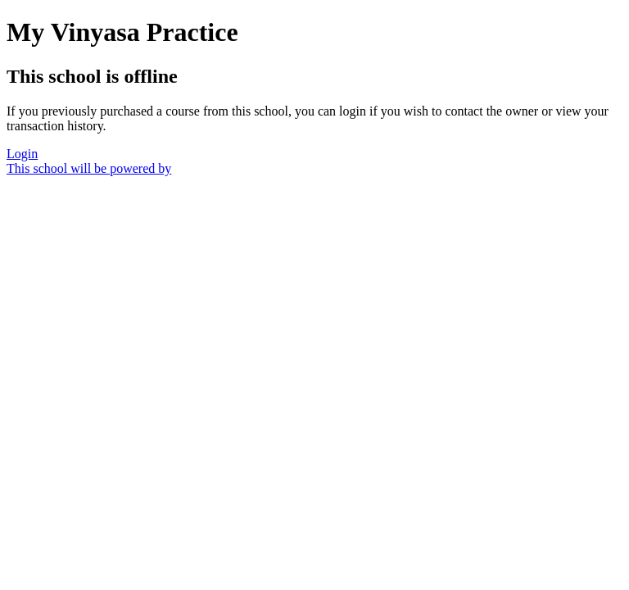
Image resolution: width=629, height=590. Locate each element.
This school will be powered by (89, 168)
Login (22, 154)
